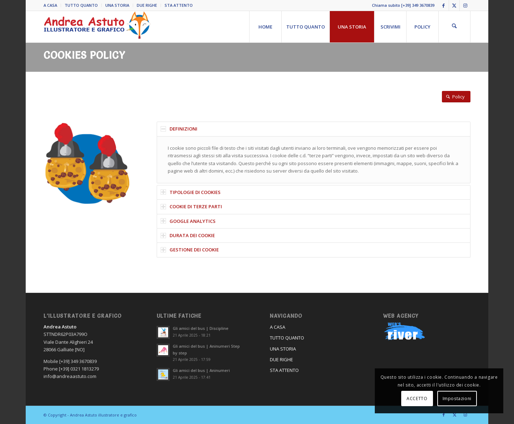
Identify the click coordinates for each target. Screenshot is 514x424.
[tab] (313, 129)
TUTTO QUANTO (81, 5)
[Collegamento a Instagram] (465, 5)
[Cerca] (454, 26)
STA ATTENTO (179, 5)
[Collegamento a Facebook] (443, 5)
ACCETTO (417, 398)
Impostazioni (457, 398)
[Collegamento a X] (454, 5)
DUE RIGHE (147, 5)
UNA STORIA (117, 5)
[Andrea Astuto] (97, 26)
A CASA (50, 5)
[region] (313, 159)
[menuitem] (52, 5)
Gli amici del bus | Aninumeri (201, 370)
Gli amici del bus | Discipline (200, 328)
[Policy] (456, 97)
